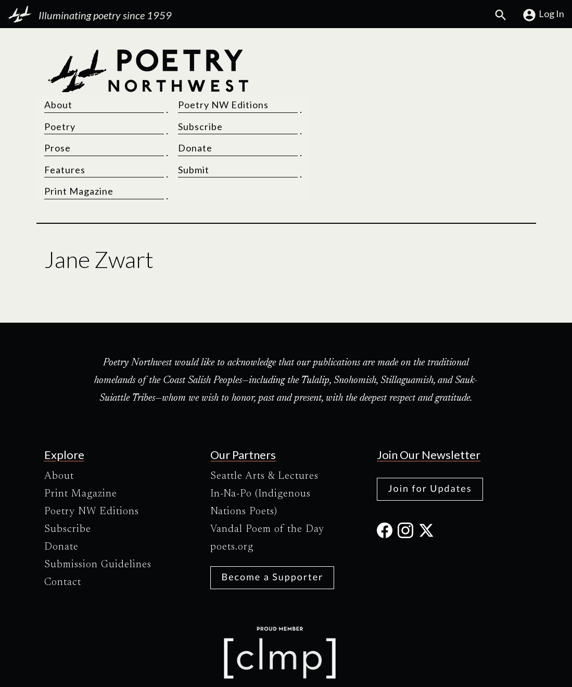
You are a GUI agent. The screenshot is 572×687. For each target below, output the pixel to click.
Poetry (309, 80)
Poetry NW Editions (461, 58)
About (308, 58)
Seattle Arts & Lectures (264, 430)
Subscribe (438, 80)
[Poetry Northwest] (147, 101)
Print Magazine (328, 144)
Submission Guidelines (97, 518)
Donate (433, 101)
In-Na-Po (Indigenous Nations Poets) (260, 456)
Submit (432, 123)
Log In (543, 15)
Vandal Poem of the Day (267, 483)
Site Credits (373, 670)
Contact (62, 536)
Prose (307, 101)
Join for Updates (430, 442)
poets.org (231, 500)
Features (314, 123)
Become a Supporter (272, 530)
